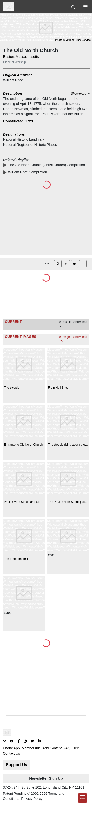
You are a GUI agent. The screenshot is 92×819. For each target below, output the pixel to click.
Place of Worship (14, 62)
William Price (13, 80)
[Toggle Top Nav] (74, 7)
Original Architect (17, 75)
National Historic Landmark (23, 139)
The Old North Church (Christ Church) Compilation (47, 165)
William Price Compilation (28, 172)
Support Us (16, 765)
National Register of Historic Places (30, 145)
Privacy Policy (31, 799)
